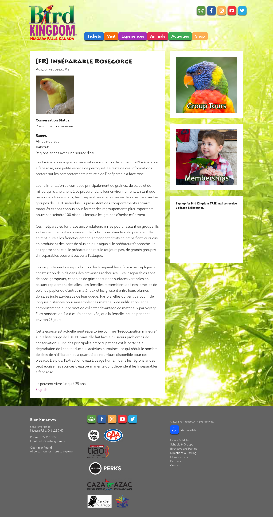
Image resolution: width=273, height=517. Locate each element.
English (41, 389)
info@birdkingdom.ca (52, 441)
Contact (175, 465)
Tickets (94, 36)
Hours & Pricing (180, 440)
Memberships (179, 457)
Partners (175, 461)
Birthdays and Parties (183, 448)
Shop (200, 36)
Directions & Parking (183, 453)
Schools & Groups (181, 444)
